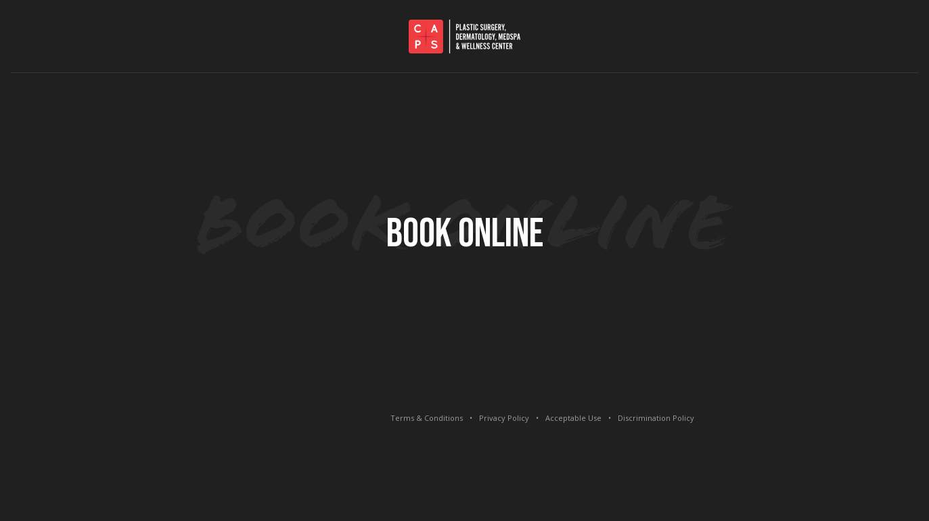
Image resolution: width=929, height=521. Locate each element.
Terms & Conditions (426, 418)
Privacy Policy (504, 418)
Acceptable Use (573, 418)
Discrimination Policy (656, 418)
